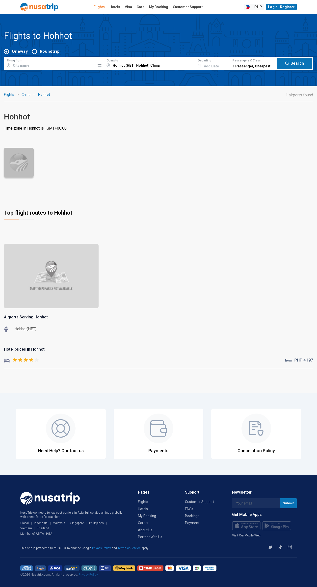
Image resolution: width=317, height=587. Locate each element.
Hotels (114, 7)
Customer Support (188, 7)
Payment (192, 523)
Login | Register (281, 7)
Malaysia (59, 523)
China (26, 95)
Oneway (20, 51)
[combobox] (49, 63)
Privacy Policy (102, 548)
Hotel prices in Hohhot (24, 349)
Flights (99, 7)
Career (143, 523)
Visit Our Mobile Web (246, 535)
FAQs (189, 509)
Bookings (192, 516)
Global (24, 523)
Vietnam (26, 528)
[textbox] (49, 63)
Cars (140, 7)
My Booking (158, 7)
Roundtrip (50, 51)
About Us (145, 530)
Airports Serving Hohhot (26, 317)
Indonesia (41, 523)
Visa (128, 7)
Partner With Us (150, 537)
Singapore (77, 523)
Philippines (96, 523)
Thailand (43, 528)
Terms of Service (129, 548)
